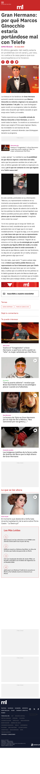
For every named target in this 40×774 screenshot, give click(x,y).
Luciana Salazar (6, 720)
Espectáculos (6, 47)
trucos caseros (6, 732)
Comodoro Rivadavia (7, 725)
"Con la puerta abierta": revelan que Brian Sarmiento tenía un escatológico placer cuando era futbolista (19, 384)
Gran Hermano (8, 307)
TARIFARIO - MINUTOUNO (7, 742)
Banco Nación (5, 723)
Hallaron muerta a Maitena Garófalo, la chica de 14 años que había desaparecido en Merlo (20, 550)
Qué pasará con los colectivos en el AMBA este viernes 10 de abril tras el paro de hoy (19, 540)
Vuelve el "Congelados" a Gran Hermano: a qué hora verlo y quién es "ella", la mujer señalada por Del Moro (24, 149)
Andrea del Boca (16, 723)
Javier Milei (4, 729)
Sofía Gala (16, 720)
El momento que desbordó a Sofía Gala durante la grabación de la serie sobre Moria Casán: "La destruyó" (19, 521)
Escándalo (6, 380)
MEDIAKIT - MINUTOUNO (7, 741)
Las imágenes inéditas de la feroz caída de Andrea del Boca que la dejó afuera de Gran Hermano (20, 454)
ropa (21, 729)
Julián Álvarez (22, 727)
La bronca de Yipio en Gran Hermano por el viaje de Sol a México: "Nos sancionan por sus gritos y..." (19, 419)
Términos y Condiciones (8, 734)
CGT (12, 716)
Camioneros (23, 725)
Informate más (14, 145)
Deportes (25, 708)
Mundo (3, 712)
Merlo (17, 725)
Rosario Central (20, 716)
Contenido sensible (8, 450)
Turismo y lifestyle (22, 710)
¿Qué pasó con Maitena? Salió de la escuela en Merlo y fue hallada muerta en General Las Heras (19, 571)
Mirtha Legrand (6, 718)
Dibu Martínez (12, 727)
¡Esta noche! (6, 345)
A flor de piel (4, 516)
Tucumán (21, 718)
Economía (18, 708)
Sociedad (10, 708)
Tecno (12, 710)
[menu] (3, 2)
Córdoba (15, 718)
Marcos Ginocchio (22, 307)
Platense (4, 727)
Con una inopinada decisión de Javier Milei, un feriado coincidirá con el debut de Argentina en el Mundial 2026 (19, 560)
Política (3, 708)
